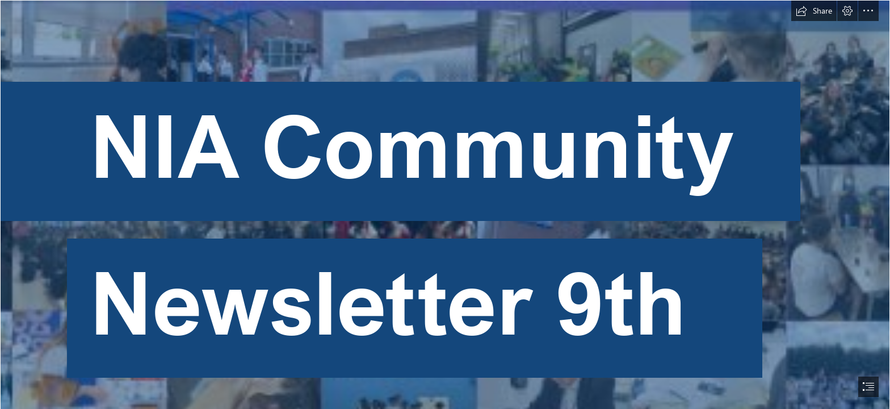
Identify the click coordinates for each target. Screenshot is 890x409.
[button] (814, 11)
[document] (445, 204)
